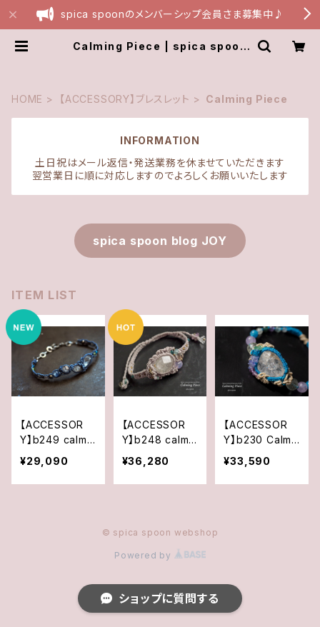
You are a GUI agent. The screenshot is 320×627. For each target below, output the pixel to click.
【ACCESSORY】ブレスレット (124, 99)
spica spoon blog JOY (160, 241)
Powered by (160, 555)
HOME (27, 99)
